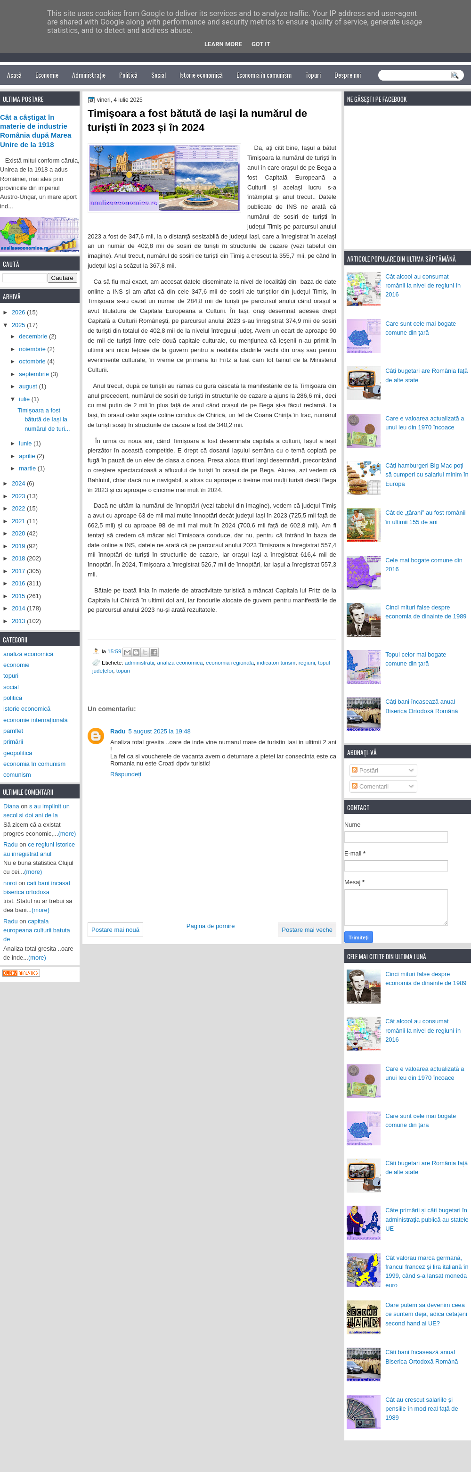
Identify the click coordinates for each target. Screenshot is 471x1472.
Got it (261, 44)
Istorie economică (201, 75)
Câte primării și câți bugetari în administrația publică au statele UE (427, 1219)
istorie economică (26, 708)
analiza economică (180, 662)
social (11, 687)
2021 (19, 521)
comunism (17, 774)
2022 (19, 508)
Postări (365, 770)
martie (28, 468)
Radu (118, 731)
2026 (19, 312)
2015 (19, 596)
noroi (10, 883)
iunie (26, 443)
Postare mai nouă (115, 929)
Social (158, 75)
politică (12, 697)
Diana (11, 806)
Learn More (223, 44)
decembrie (34, 336)
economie (16, 664)
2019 (19, 546)
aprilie (28, 456)
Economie (46, 75)
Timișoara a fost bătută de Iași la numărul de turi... (43, 419)
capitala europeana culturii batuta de (36, 930)
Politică (128, 75)
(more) (67, 833)
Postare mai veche (307, 929)
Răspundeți (125, 774)
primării (13, 741)
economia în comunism (34, 763)
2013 (19, 621)
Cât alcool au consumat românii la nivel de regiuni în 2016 (423, 285)
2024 (19, 483)
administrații (139, 662)
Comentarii (370, 786)
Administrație (89, 75)
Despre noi (347, 75)
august (29, 386)
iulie (25, 399)
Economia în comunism (264, 75)
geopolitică (17, 753)
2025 (19, 325)
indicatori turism (276, 662)
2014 (19, 608)
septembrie (34, 374)
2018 (19, 558)
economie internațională (35, 720)
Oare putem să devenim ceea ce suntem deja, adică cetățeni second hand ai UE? (426, 1314)
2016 (19, 583)
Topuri (313, 75)
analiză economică (28, 654)
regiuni (307, 662)
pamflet (13, 730)
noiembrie (33, 349)
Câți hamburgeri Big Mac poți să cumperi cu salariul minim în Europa (427, 474)
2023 (19, 496)
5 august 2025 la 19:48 (160, 731)
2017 (19, 571)
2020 (19, 533)
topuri (123, 670)
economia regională (230, 662)
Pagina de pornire (211, 925)
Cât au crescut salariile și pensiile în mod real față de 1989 (421, 1409)
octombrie (33, 361)
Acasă (14, 75)
